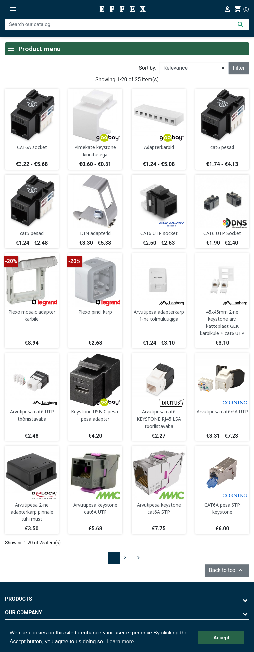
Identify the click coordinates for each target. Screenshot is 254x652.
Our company (23, 612)
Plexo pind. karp (95, 312)
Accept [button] (221, 637)
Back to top (227, 570)
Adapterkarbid (159, 147)
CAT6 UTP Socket (222, 233)
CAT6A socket (32, 147)
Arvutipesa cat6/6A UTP (222, 411)
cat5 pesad (32, 233)
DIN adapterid (95, 233)
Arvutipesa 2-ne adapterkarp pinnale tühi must (32, 512)
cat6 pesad (222, 147)
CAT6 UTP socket (159, 233)
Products (18, 599)
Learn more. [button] (121, 641)
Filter (239, 68)
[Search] (127, 24)
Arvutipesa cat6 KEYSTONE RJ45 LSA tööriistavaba (159, 418)
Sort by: (147, 68)
